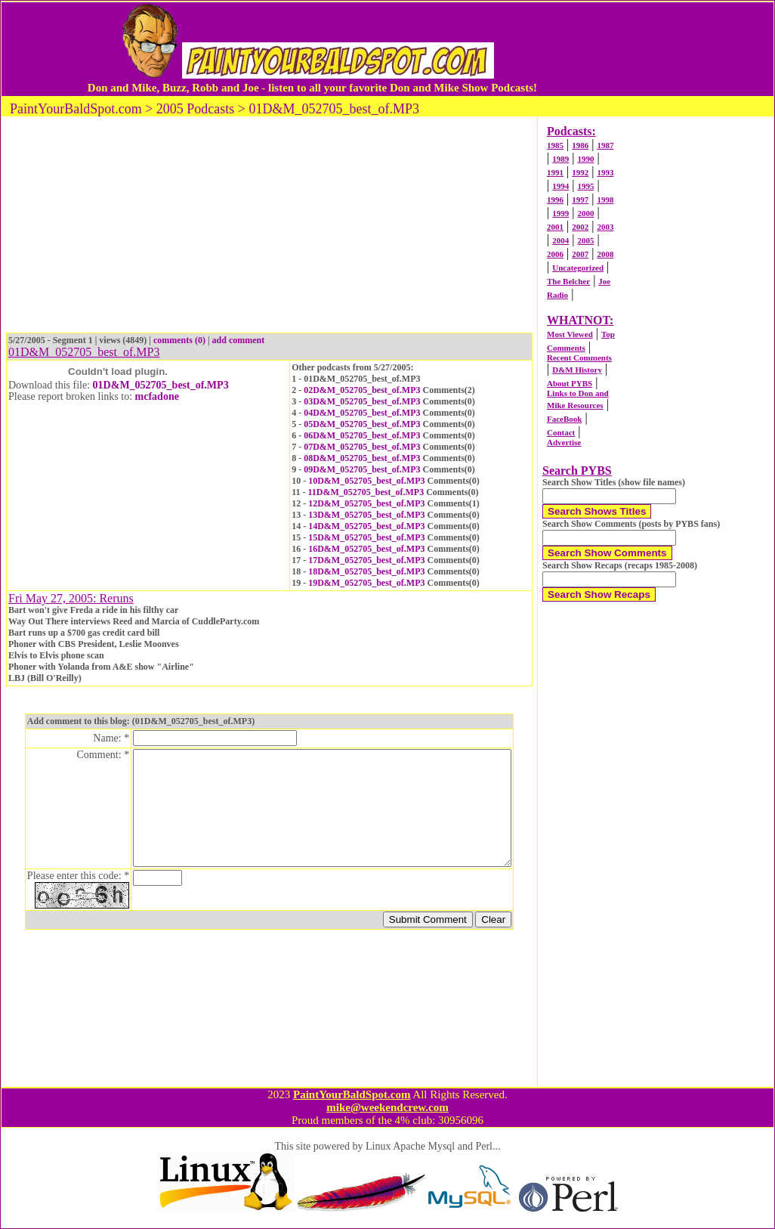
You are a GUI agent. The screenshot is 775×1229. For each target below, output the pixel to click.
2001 (555, 226)
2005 (585, 240)
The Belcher (568, 281)
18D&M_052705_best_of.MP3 (366, 571)
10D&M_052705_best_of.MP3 (366, 480)
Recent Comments (579, 357)
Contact (561, 432)
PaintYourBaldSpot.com (351, 1094)
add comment (238, 340)
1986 (580, 145)
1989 (560, 158)
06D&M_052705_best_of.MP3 (362, 435)
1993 (605, 172)
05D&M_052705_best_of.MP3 (362, 424)
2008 (605, 253)
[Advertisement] (673, 49)
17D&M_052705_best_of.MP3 (366, 560)
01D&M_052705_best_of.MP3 (161, 385)
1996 (555, 199)
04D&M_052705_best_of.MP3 (362, 412)
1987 (605, 145)
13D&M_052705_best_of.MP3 (366, 514)
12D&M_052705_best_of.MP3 (366, 503)
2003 (605, 226)
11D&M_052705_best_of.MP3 (366, 492)
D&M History (577, 369)
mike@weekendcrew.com (387, 1107)
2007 (580, 253)
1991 (555, 172)
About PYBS (569, 383)
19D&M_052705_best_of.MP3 (366, 582)
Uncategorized (578, 267)
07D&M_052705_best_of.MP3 (362, 446)
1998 (605, 199)
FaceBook (564, 418)
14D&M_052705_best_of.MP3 (366, 526)
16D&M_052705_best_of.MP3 (366, 548)
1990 (585, 158)
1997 (580, 199)
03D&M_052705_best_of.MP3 (362, 401)
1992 (580, 172)
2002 (580, 226)
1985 (555, 145)
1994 (560, 185)
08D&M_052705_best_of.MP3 (362, 458)
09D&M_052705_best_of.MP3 (362, 469)
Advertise (564, 442)
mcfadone (157, 396)
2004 (560, 240)
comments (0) (179, 340)
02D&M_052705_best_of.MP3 (362, 390)
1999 (560, 213)
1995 (585, 185)
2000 (585, 213)
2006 (555, 253)
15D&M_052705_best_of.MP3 (366, 537)
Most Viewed (570, 334)
